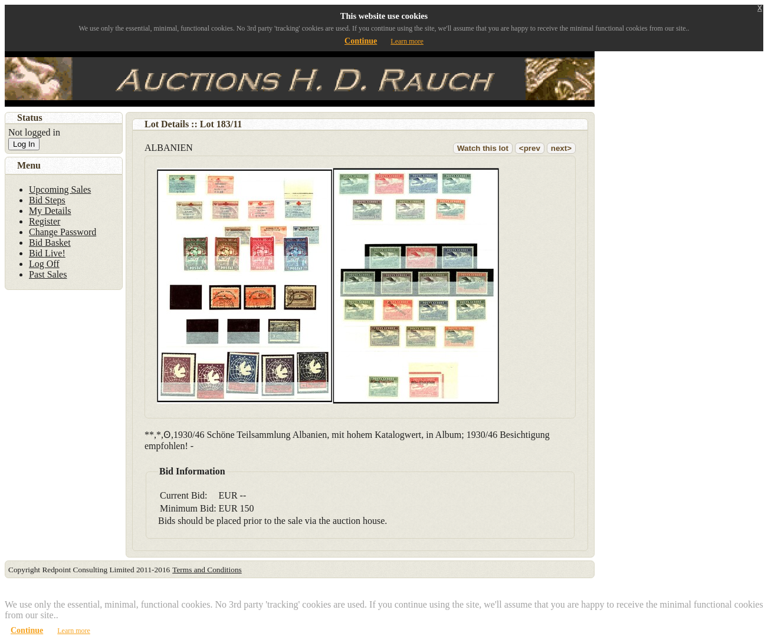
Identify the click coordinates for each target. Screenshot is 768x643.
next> (561, 148)
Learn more (407, 41)
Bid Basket (50, 243)
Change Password (62, 232)
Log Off (44, 264)
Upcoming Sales (60, 189)
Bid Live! (47, 253)
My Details (50, 211)
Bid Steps (47, 200)
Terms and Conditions (207, 569)
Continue (360, 41)
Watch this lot (482, 148)
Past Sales (48, 274)
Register (44, 221)
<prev (529, 148)
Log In (24, 144)
